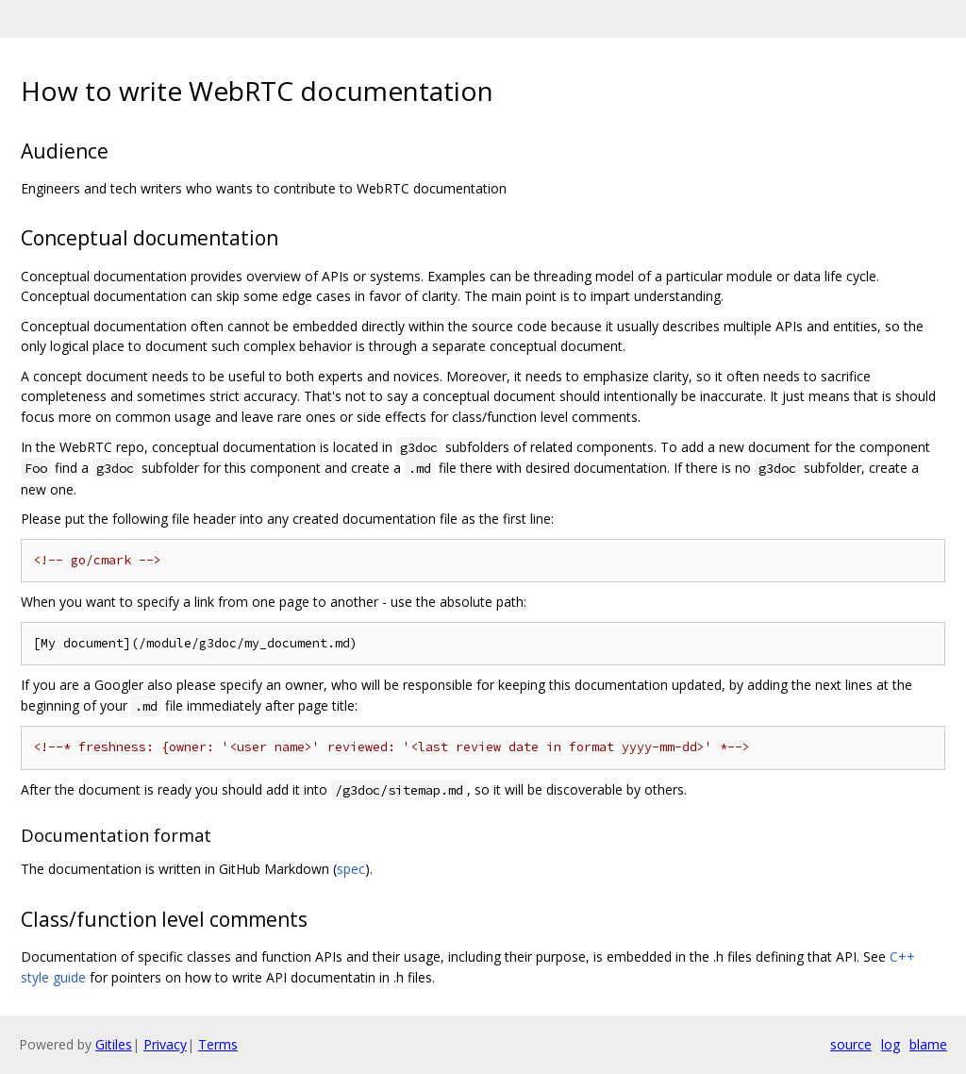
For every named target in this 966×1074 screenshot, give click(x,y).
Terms (218, 1044)
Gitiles (113, 1044)
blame (928, 1044)
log (890, 1044)
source (851, 1044)
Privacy (165, 1044)
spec (351, 869)
